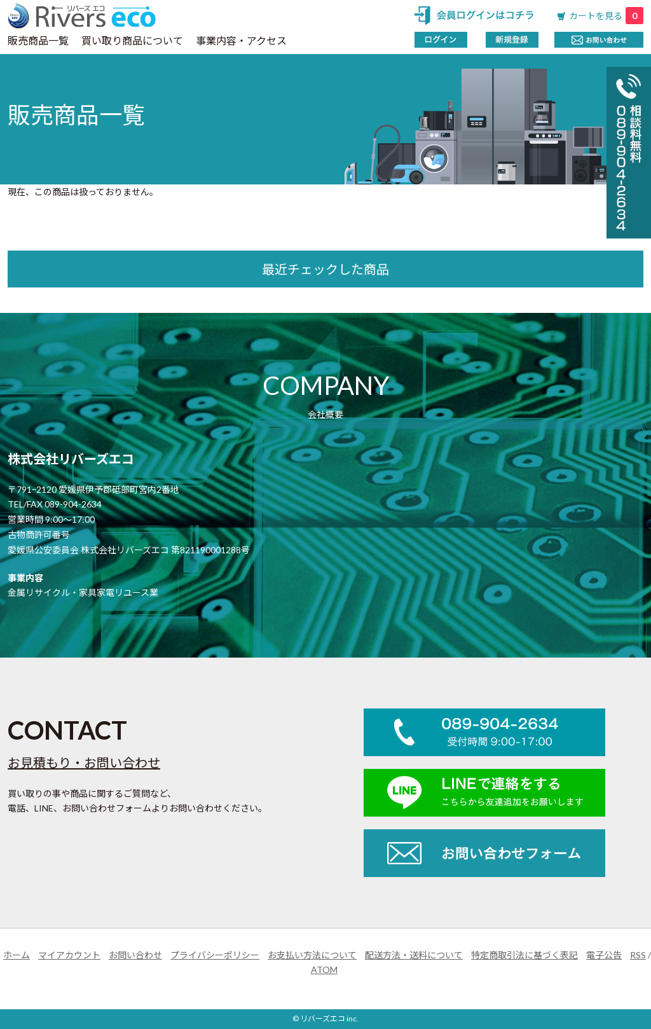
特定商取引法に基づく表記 (524, 955)
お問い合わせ (135, 955)
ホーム (16, 955)
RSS (638, 955)
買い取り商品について (132, 40)
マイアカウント (69, 955)
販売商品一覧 (38, 40)
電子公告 (604, 955)
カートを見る (606, 15)
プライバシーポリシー (214, 955)
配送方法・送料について (414, 955)
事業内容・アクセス (241, 40)
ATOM (324, 969)
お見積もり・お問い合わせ (84, 762)
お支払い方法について (312, 955)
